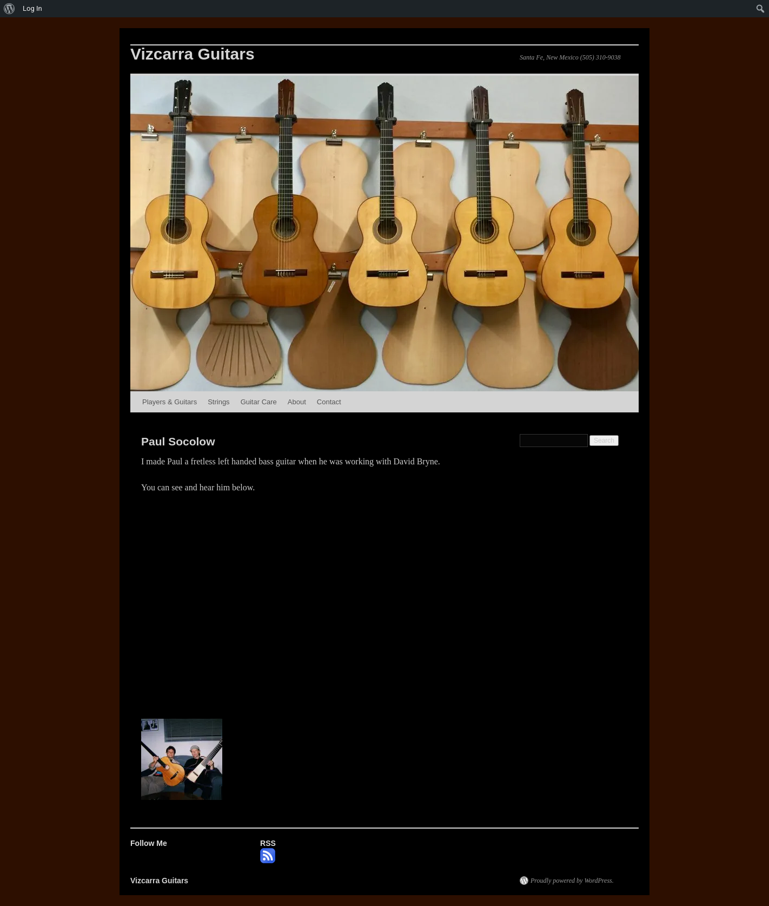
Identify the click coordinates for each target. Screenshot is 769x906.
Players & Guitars (169, 402)
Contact (329, 402)
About (297, 402)
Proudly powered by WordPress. (572, 880)
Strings (218, 402)
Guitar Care (259, 402)
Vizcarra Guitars (192, 54)
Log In (32, 8)
